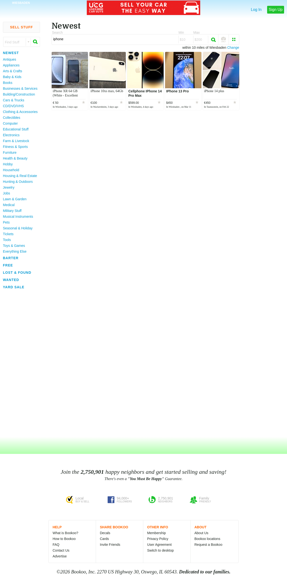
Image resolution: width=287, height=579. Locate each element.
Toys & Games (14, 246)
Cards (104, 539)
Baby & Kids (12, 77)
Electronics (11, 135)
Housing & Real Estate (20, 176)
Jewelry (8, 187)
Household (11, 170)
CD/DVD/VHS (13, 106)
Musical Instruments (18, 216)
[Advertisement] (19, 363)
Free (8, 265)
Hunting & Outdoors (18, 182)
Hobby (8, 164)
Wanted (11, 280)
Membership (156, 533)
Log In (256, 10)
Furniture (9, 152)
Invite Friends (110, 545)
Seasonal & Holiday (17, 228)
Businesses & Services (20, 88)
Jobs (6, 193)
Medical (9, 205)
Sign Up (276, 10)
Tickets (8, 234)
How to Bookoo (64, 539)
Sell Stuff (21, 27)
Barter (10, 258)
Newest (11, 53)
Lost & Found (17, 272)
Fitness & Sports (15, 147)
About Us (201, 533)
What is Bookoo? (65, 533)
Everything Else (14, 251)
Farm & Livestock (16, 141)
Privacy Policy (157, 539)
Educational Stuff (16, 129)
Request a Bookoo (208, 545)
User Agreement (159, 545)
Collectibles (11, 118)
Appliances (11, 65)
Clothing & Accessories (20, 112)
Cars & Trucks (13, 100)
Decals (105, 533)
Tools (7, 240)
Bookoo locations (207, 539)
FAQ (56, 545)
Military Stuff (12, 211)
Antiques (9, 59)
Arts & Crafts (12, 71)
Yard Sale (13, 287)
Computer (10, 123)
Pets (6, 222)
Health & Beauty (15, 158)
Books (7, 83)
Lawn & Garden (14, 199)
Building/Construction (19, 94)
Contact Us (61, 550)
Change (233, 47)
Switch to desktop (160, 550)
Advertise (60, 556)
